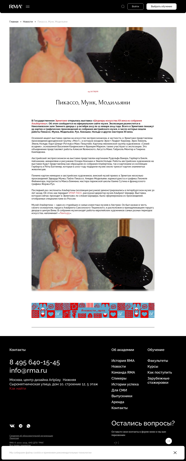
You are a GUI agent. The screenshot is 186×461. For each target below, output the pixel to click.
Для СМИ (119, 390)
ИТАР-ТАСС (75, 193)
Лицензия (14, 438)
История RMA (123, 361)
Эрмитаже (61, 120)
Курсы (152, 366)
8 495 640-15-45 (34, 362)
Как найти (17, 388)
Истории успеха (125, 384)
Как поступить (159, 372)
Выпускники (121, 396)
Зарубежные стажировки (158, 380)
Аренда (117, 402)
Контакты (119, 408)
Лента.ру (65, 213)
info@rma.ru (28, 370)
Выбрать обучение (161, 6)
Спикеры (119, 378)
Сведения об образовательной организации (31, 436)
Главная (13, 21)
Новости (28, 21)
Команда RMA (123, 372)
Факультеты (157, 361)
